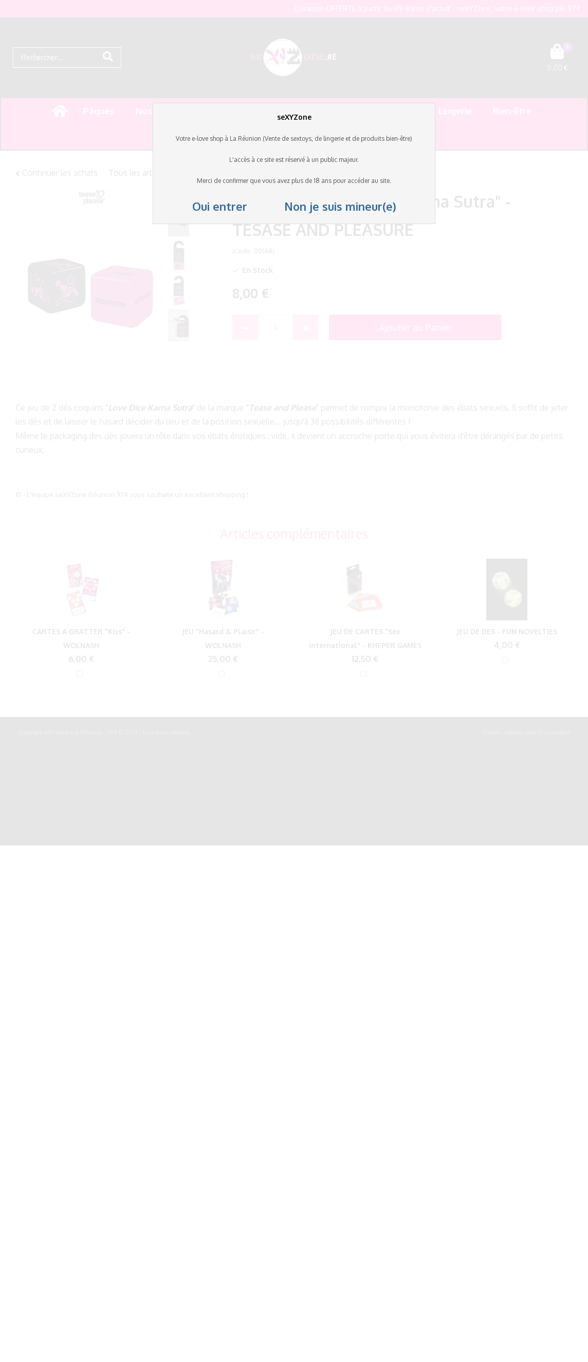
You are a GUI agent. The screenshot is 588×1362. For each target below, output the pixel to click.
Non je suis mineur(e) (323, 206)
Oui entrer (221, 206)
